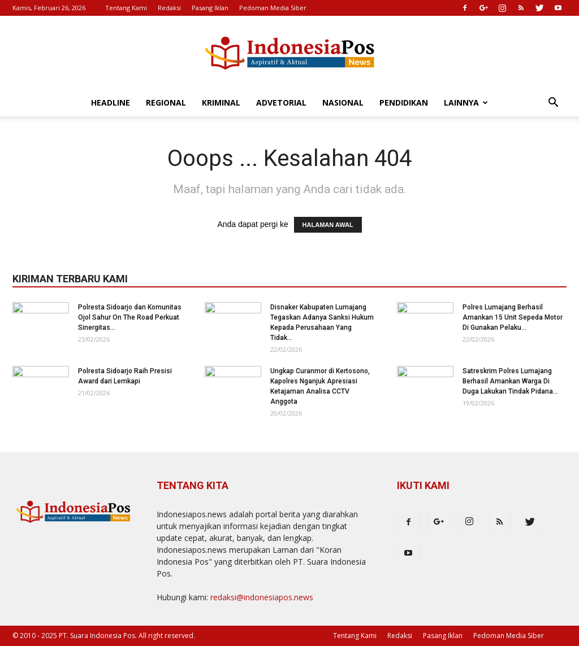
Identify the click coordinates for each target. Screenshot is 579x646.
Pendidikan (403, 102)
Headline (110, 102)
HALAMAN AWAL (328, 224)
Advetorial (281, 102)
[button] (553, 103)
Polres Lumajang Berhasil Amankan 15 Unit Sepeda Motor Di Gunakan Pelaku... (513, 317)
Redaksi (169, 7)
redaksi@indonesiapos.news (261, 597)
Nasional (343, 102)
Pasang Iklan (210, 7)
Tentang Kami (126, 7)
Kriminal (221, 102)
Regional (166, 102)
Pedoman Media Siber (272, 7)
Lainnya (466, 102)
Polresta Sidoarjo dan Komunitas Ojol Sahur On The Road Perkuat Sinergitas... (130, 317)
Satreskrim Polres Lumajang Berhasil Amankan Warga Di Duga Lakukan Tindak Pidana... (510, 381)
